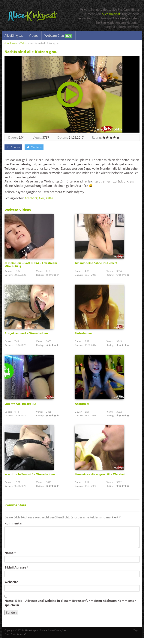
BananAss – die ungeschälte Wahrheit (100, 474)
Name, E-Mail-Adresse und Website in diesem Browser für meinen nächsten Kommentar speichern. (70, 603)
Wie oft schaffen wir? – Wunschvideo (29, 474)
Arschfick (31, 198)
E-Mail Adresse (15, 567)
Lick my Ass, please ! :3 (20, 403)
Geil (41, 198)
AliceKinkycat (111, 14)
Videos (33, 36)
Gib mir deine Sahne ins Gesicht (96, 263)
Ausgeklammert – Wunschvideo (26, 333)
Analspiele (82, 403)
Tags (136, 630)
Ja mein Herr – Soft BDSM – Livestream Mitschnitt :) (30, 265)
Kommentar (13, 523)
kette (49, 198)
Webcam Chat (58, 36)
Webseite (11, 582)
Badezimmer (83, 333)
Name (9, 553)
